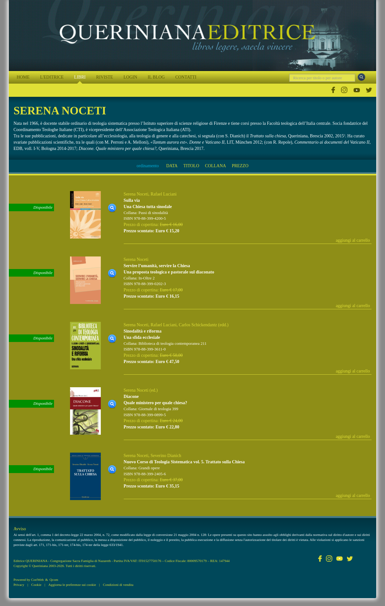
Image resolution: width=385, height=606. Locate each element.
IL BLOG (156, 77)
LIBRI (80, 77)
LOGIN (130, 77)
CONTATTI (185, 77)
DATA (171, 165)
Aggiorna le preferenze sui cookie (72, 585)
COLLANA (215, 165)
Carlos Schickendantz (198, 324)
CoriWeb (37, 579)
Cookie (36, 585)
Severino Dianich (166, 455)
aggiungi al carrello (353, 240)
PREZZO (240, 165)
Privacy (19, 585)
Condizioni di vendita (118, 585)
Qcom (54, 579)
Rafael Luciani (164, 194)
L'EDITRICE (52, 77)
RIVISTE (104, 77)
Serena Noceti (136, 194)
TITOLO (191, 165)
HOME (23, 77)
